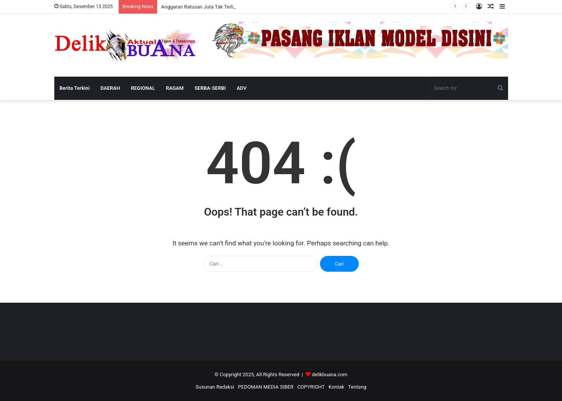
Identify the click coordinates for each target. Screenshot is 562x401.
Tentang (357, 387)
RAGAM (175, 88)
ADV (241, 88)
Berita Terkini (75, 88)
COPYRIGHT (311, 387)
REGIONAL (143, 88)
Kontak (336, 387)
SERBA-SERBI (210, 88)
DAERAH (110, 88)
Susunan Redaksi (214, 387)
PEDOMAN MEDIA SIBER (266, 387)
